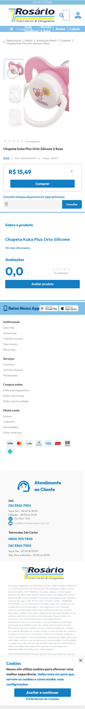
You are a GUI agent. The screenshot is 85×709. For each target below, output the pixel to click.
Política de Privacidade (16, 401)
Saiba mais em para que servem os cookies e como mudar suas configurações (40, 679)
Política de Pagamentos (16, 390)
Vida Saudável (31, 29)
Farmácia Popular (13, 370)
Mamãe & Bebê (46, 29)
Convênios (9, 364)
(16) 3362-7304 (19, 505)
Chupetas (65, 40)
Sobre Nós (8, 327)
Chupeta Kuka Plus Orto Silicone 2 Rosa (28, 43)
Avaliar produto (42, 284)
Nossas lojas (10, 333)
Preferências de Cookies (42, 699)
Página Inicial (13, 40)
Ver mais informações (17, 247)
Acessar (7, 416)
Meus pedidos (10, 427)
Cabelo (75, 29)
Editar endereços (12, 432)
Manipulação (10, 375)
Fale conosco (10, 344)
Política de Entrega (13, 395)
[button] (14, 69)
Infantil (29, 40)
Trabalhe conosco (13, 338)
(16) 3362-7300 (19, 545)
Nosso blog (9, 349)
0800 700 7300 (20, 539)
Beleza (60, 29)
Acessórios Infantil (46, 40)
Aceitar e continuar (42, 692)
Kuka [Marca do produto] (6, 158)
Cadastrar (9, 421)
